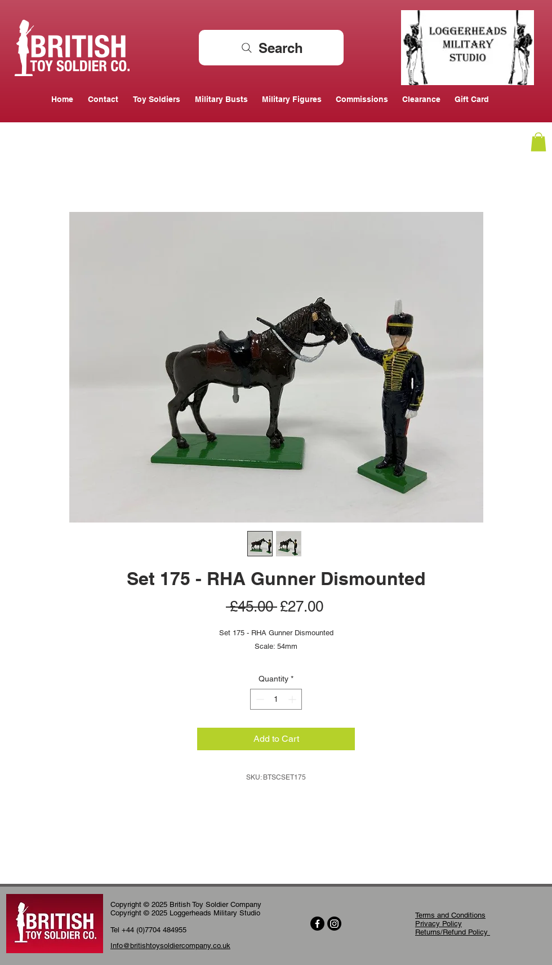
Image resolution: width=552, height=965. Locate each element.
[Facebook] (317, 924)
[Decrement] (259, 699)
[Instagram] (334, 924)
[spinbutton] (276, 699)
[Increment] (293, 699)
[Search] (271, 47)
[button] (538, 141)
